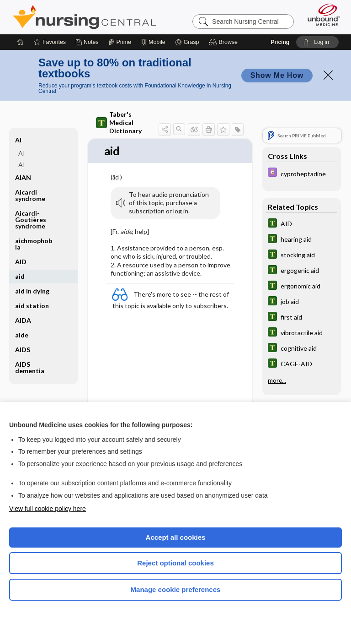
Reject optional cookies (175, 563)
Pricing (280, 42)
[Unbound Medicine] (321, 14)
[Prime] (119, 42)
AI (18, 140)
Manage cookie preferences (176, 589)
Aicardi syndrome (30, 195)
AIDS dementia (29, 367)
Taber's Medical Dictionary (119, 122)
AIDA (23, 320)
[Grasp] (187, 42)
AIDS (22, 349)
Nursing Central (84, 17)
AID (21, 262)
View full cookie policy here (47, 508)
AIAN (23, 177)
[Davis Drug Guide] (301, 173)
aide (21, 335)
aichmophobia (33, 244)
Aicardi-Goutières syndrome (30, 219)
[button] (224, 42)
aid (20, 276)
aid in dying (32, 291)
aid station (32, 306)
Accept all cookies (176, 537)
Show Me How (276, 75)
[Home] (20, 42)
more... (277, 380)
